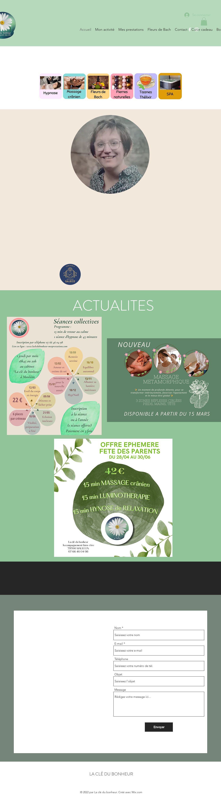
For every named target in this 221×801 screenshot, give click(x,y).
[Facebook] (189, 29)
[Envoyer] (159, 727)
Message (120, 689)
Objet (118, 674)
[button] (203, 21)
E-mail (118, 643)
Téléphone (121, 658)
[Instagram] (196, 29)
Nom (117, 627)
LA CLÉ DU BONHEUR (111, 774)
